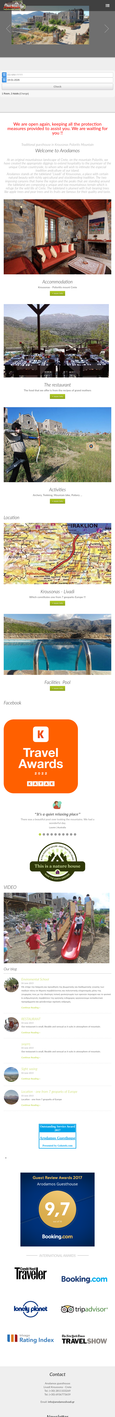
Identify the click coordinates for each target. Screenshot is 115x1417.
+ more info (57, 293)
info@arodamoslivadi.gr (61, 1401)
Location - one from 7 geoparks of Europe (49, 1091)
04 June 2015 (27, 983)
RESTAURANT (30, 1019)
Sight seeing (29, 1069)
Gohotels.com (65, 1145)
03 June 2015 (27, 1095)
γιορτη (25, 1044)
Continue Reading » (30, 1007)
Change (24, 93)
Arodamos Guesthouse (57, 1138)
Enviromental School (35, 979)
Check (57, 86)
